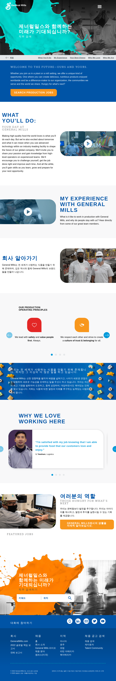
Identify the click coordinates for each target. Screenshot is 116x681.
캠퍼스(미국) (41, 655)
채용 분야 (40, 651)
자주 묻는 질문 (61, 671)
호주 (62, 644)
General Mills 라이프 (45, 648)
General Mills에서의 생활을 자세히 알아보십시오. (86, 524)
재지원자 (89, 644)
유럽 (62, 648)
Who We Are (108, 58)
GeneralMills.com (19, 641)
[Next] (107, 335)
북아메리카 (65, 655)
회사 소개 (40, 644)
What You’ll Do (44, 58)
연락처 (54, 671)
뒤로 (12, 58)
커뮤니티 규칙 (99, 671)
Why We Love (94, 58)
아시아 (63, 641)
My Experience (60, 58)
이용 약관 (71, 671)
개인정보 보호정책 (88, 671)
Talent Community (94, 648)
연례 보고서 (16, 652)
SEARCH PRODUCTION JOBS (33, 92)
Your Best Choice (77, 58)
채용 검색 (89, 641)
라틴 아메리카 (67, 651)
